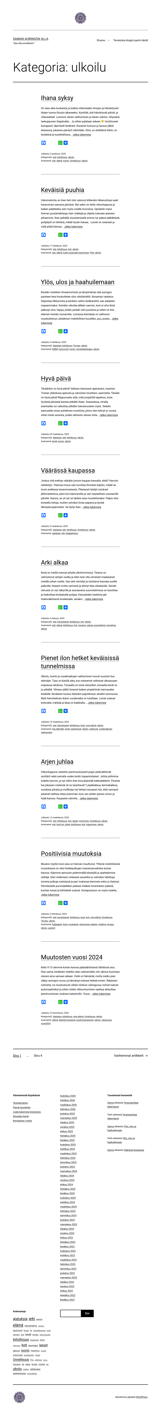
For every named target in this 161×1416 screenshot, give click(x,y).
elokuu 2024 (66, 1184)
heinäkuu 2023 (67, 1242)
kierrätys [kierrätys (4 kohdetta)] (35, 1335)
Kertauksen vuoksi (22, 1120)
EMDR (55, 349)
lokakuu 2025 (67, 1122)
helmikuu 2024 (67, 1211)
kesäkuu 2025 (67, 1140)
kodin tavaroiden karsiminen (76, 253)
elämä (59, 161)
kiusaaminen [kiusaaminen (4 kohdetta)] (34, 1340)
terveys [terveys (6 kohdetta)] (34, 1364)
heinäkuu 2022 (67, 1295)
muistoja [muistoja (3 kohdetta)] (43, 1351)
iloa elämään (58, 729)
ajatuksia (56, 533)
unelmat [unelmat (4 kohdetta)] (26, 1369)
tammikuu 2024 (68, 1215)
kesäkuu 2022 (67, 1299)
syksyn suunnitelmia (96, 625)
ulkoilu (71, 157)
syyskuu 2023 (67, 1233)
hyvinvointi (63, 349)
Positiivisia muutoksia (71, 853)
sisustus (82, 625)
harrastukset (63, 622)
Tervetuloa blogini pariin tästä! (130, 40)
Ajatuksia (57, 345)
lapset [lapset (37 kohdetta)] (43, 1345)
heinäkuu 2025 (67, 1135)
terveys (110, 924)
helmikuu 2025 (67, 1158)
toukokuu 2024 (68, 1197)
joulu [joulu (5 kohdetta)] (49, 1331)
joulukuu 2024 (67, 1166)
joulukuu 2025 (67, 1113)
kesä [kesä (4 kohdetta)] (22, 1335)
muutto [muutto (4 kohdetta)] (37, 1355)
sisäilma (102, 924)
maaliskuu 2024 (68, 1206)
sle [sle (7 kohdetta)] (23, 1364)
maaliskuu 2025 (68, 1153)
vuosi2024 (46, 1023)
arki (54, 157)
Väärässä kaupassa (68, 470)
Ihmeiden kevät (21, 1116)
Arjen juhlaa (57, 761)
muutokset (73, 924)
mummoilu (84, 821)
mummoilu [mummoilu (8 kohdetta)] (18, 1355)
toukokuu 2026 (68, 1095)
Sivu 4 (38, 1055)
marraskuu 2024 (68, 1171)
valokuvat (93, 729)
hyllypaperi (57, 924)
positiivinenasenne (85, 1020)
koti (69, 249)
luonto (66, 161)
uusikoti (51, 928)
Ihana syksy (57, 98)
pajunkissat (76, 729)
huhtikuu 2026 (67, 1100)
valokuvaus (107, 1020)
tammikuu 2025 (68, 1162)
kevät (54, 441)
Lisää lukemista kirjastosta (27, 1112)
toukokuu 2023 (68, 1251)
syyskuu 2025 (67, 1127)
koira (82, 725)
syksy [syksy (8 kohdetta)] (27, 1364)
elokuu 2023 (66, 1237)
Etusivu (101, 40)
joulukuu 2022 (67, 1273)
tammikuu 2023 (68, 1268)
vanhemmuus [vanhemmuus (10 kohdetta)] (19, 1373)
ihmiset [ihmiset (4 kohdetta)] (26, 1331)
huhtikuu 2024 (67, 1202)
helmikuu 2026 (67, 1109)
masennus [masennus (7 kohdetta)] (35, 1351)
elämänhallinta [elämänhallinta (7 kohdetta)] (30, 1326)
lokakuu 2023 (67, 1228)
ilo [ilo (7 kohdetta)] (31, 1330)
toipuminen (91, 824)
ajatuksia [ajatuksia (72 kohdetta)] (20, 1319)
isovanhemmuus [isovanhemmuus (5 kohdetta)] (39, 1331)
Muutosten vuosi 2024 (72, 957)
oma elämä (91, 725)
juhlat (67, 824)
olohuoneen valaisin (88, 924)
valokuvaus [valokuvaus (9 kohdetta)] (35, 1369)
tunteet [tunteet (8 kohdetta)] (42, 1364)
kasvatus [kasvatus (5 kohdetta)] (16, 1335)
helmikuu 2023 (67, 1264)
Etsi (87, 1313)
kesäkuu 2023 (67, 1246)
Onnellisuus (75, 161)
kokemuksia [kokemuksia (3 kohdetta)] (16, 1346)
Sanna (110, 1102)
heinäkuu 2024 (67, 1189)
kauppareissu (72, 533)
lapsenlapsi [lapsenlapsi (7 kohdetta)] (33, 1345)
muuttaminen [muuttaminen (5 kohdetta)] (29, 1355)
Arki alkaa (54, 562)
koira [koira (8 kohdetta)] (42, 1340)
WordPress (141, 1397)
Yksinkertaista (20, 1103)
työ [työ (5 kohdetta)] (47, 1364)
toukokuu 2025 (68, 1144)
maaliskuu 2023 (68, 1259)
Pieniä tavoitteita (21, 1107)
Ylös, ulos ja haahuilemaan (77, 282)
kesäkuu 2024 (67, 1193)
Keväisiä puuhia (62, 190)
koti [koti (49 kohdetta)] (24, 1345)
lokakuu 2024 (67, 1175)
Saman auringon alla (30, 39)
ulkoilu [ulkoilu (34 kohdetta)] (17, 1369)
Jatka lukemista (82, 134)
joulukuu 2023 (67, 1220)
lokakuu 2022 (67, 1282)
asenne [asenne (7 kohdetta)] (39, 1319)
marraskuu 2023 (68, 1224)
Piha (92, 253)
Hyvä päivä (56, 378)
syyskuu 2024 (67, 1180)
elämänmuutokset (67, 1020)
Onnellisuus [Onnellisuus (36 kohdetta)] (21, 1359)
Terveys (76, 345)
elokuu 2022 (66, 1290)
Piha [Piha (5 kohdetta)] (32, 1360)
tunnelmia (111, 625)
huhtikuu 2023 (67, 1255)
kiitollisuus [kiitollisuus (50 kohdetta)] (21, 1339)
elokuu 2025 (66, 1131)
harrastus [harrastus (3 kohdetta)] (41, 1326)
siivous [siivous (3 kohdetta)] (45, 1360)
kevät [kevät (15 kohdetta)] (28, 1334)
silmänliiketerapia (84, 349)
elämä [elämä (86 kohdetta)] (18, 1325)
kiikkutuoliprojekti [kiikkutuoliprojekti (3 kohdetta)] (45, 1335)
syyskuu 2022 (67, 1286)
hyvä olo (60, 824)
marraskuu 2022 (68, 1277)
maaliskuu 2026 (68, 1104)
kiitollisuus (62, 157)
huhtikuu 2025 (67, 1149)
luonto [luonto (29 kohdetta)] (25, 1350)
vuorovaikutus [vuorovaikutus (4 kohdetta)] (32, 1374)
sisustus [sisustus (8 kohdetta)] (16, 1364)
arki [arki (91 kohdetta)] (32, 1318)
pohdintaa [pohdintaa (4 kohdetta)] (38, 1360)
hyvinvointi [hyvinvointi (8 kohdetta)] (17, 1330)
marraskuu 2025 (68, 1118)
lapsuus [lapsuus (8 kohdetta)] (16, 1351)
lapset (75, 821)
